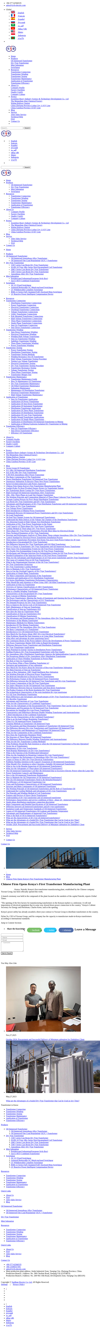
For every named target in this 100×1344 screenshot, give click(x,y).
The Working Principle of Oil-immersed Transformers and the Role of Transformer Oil (40, 789)
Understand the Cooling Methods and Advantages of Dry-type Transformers (36, 791)
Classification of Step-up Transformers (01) (23, 614)
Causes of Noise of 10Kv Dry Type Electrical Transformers (29, 759)
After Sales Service (18, 114)
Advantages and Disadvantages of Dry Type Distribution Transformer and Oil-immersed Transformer (46, 504)
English (17, 13)
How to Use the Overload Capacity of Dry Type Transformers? (31, 571)
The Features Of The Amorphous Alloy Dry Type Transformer (31, 627)
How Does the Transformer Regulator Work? (24, 735)
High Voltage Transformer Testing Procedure (29, 359)
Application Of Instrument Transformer (27, 406)
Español (18, 19)
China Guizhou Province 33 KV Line (26, 108)
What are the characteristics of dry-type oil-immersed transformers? (33, 818)
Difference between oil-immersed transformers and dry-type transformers (35, 807)
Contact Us (15, 121)
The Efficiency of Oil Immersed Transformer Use (26, 782)
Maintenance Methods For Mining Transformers (25, 623)
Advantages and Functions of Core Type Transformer (27, 701)
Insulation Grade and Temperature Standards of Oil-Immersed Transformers (36, 809)
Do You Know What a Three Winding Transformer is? (27, 663)
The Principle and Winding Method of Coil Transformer (28, 793)
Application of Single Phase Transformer (22, 573)
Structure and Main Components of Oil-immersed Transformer (31, 786)
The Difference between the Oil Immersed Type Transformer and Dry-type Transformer (41, 681)
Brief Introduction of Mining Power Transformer (25, 511)
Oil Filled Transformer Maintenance (25, 386)
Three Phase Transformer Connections (26, 321)
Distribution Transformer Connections (26, 303)
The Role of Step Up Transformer (19, 661)
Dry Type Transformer (20, 63)
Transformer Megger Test (21, 375)
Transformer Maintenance (21, 79)
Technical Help (17, 117)
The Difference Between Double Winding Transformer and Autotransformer (36, 739)
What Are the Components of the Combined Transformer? (29, 733)
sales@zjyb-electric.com (16, 5)
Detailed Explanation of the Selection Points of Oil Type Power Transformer (36, 555)
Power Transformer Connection (23, 305)
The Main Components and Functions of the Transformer (29, 576)
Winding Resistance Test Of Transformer (27, 357)
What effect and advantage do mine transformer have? (27, 638)
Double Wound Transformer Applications (27, 417)
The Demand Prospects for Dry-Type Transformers (26, 602)
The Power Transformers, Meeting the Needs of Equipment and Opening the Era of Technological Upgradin (49, 598)
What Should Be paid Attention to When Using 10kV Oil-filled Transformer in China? (40, 582)
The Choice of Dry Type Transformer (21, 506)
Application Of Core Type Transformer (26, 415)
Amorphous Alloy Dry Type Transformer (27, 274)
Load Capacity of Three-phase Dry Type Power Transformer (30, 526)
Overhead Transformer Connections (25, 310)
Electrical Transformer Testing (23, 363)
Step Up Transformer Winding (23, 339)
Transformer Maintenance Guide (24, 379)
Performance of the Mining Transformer (22, 620)
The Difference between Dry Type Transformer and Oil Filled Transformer (36, 544)
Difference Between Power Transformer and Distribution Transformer (34, 645)
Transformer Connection (20, 72)
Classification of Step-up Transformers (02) (23, 609)
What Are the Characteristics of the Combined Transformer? (30, 717)
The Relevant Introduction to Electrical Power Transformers (30, 676)
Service (14, 112)
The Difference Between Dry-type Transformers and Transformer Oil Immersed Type (40, 728)
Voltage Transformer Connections (24, 312)
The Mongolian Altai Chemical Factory (26, 101)
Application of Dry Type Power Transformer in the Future (29, 524)
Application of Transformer (22, 81)
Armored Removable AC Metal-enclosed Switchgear (32, 287)
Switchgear (15, 67)
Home (13, 56)
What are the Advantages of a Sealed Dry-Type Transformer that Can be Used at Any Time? (42, 820)
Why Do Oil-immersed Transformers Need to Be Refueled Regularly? (34, 780)
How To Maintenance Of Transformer (26, 381)
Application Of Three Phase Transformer (27, 410)
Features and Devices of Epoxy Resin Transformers (26, 795)
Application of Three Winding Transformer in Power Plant (29, 659)
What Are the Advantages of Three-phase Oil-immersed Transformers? (34, 768)
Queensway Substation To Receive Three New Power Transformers (33, 481)
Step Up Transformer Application (24, 399)
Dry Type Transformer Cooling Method (22, 567)
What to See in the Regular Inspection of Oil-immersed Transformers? (34, 766)
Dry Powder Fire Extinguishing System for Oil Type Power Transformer (35, 551)
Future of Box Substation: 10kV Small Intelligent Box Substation (32, 672)
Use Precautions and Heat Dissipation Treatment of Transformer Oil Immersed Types (40, 726)
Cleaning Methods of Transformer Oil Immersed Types (28, 724)
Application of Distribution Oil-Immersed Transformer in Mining (37, 422)
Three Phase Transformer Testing (24, 372)
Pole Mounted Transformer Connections (27, 316)
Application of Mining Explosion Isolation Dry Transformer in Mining (39, 424)
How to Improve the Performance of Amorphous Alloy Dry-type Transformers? (37, 757)
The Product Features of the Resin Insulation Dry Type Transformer (33, 690)
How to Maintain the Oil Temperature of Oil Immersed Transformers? (34, 777)
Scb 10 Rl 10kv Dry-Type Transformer (21, 472)
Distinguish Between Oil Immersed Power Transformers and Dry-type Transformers (39, 513)
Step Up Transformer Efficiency (24, 428)
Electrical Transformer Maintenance (25, 392)
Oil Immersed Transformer (21, 61)
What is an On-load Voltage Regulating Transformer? (27, 719)
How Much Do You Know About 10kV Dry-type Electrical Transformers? (35, 634)
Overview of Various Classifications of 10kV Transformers (29, 587)
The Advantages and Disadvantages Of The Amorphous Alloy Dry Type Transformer (40, 618)
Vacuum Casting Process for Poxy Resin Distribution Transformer (32, 499)
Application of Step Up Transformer (20, 585)
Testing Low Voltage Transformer (24, 361)
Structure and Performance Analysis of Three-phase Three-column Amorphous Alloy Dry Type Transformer (49, 535)
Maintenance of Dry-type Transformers (21, 748)
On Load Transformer (14, 515)
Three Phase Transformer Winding (25, 343)
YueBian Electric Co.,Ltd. (21, 1284)
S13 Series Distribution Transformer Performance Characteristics (32, 580)
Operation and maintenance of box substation (24, 665)
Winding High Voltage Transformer (25, 336)
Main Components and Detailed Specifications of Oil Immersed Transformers (37, 804)
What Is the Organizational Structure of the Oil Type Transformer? (32, 562)
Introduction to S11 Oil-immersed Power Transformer (27, 632)
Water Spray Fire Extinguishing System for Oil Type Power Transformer (35, 549)
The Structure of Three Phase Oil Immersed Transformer (28, 737)
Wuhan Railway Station (20, 103)
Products (14, 58)
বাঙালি (17, 38)
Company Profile (18, 88)
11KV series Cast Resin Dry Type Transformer (29, 265)
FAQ (13, 119)
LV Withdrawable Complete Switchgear (27, 290)
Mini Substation (17, 65)
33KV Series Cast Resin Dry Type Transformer (30, 272)
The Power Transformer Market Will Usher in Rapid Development (32, 643)
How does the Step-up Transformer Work (22, 611)
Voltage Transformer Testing (22, 370)
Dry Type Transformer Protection (19, 564)
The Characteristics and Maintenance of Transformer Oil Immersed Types (35, 730)
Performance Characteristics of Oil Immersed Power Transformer (32, 589)
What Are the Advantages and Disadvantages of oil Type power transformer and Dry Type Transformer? (47, 558)
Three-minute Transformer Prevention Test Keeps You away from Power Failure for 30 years (43, 540)
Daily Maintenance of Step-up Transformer (23, 607)
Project (13, 97)
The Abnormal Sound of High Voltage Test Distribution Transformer (33, 522)
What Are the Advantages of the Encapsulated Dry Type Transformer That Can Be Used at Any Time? (46, 706)
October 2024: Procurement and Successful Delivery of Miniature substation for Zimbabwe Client (45, 824)
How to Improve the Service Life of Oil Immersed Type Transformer (33, 605)
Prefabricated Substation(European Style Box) (29, 278)
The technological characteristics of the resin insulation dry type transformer (36, 692)
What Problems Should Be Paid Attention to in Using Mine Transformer (35, 636)
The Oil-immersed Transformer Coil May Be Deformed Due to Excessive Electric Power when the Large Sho (50, 771)
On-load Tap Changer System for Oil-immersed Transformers (30, 517)
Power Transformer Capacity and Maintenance (24, 773)
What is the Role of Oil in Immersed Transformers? (26, 815)
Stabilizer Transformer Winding (23, 341)
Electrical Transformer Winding (23, 334)
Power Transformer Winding (22, 345)
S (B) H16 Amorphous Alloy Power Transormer (25, 475)
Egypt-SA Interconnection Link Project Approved (26, 484)
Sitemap (4, 1286)
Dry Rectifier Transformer (16, 699)
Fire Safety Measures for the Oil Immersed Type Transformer (30, 685)
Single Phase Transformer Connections (26, 323)
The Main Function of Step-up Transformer (23, 670)
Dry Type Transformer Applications (20, 647)
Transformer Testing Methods (23, 354)
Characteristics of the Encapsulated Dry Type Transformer (29, 594)
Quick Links (6, 1193)
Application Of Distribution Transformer (27, 413)
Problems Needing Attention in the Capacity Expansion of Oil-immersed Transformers (40, 762)
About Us (15, 85)
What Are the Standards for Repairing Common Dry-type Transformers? (35, 755)
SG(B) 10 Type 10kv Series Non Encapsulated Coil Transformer (36, 267)
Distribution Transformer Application (26, 408)
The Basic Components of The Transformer (23, 477)
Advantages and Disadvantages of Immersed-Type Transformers (31, 813)
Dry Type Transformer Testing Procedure (27, 366)
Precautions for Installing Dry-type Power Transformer (28, 710)
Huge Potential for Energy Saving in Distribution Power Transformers (34, 650)
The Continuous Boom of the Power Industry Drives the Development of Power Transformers (43, 641)
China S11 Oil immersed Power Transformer (24, 721)
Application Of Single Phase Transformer (27, 419)
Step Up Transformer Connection (24, 325)
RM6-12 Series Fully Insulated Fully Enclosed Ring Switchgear (36, 292)
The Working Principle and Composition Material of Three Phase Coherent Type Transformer (43, 497)
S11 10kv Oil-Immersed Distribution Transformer (26, 470)
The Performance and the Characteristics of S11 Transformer (30, 600)
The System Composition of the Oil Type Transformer (27, 683)
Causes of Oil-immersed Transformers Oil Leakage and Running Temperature (37, 811)
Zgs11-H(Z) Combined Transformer (25, 281)
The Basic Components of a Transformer (22, 629)
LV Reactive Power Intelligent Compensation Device (32, 294)
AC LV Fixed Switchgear (21, 285)
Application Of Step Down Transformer (27, 404)
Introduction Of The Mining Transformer (22, 625)
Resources (15, 70)
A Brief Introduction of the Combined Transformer (26, 715)
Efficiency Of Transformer (21, 433)
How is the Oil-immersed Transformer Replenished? (27, 775)
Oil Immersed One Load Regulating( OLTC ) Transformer (34, 260)
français (18, 16)
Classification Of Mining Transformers (21, 616)
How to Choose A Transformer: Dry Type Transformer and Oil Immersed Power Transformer (43, 546)
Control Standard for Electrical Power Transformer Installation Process (34, 537)
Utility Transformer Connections (24, 314)
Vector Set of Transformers (17, 746)
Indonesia (18, 35)
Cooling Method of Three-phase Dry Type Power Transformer (31, 529)
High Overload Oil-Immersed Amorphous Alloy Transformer (30, 493)
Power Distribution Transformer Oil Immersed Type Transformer (32, 479)
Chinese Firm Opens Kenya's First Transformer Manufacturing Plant (33, 486)
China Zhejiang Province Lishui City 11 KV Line (30, 106)
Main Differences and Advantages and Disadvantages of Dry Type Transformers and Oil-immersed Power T (49, 697)
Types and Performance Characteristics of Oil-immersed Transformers (34, 784)
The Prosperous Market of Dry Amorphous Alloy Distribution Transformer (36, 656)
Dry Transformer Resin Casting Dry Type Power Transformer (31, 490)
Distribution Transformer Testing (24, 352)
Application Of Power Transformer (25, 401)
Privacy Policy (19, 1286)
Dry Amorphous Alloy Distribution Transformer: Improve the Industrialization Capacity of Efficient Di (47, 654)
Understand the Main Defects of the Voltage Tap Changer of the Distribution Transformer (41, 520)
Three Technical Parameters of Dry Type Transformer (27, 533)
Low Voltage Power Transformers (19, 508)
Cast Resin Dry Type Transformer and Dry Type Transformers (30, 502)
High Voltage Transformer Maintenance (27, 395)
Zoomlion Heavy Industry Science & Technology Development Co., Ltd (40, 99)
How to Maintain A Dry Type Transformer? (23, 569)
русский (18, 22)
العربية (17, 26)
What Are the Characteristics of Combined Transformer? (28, 703)
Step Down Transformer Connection (25, 327)
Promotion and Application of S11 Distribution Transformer (30, 578)
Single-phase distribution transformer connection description (30, 802)
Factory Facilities (18, 90)
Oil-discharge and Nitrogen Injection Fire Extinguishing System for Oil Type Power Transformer (44, 553)
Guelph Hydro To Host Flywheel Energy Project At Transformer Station (34, 488)
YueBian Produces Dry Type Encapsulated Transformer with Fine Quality (35, 652)
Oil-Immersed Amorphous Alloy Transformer (29, 258)
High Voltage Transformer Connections (26, 319)
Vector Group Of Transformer (18, 468)
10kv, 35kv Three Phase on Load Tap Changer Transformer (29, 495)
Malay (17, 32)
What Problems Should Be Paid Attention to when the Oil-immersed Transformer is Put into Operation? (47, 744)
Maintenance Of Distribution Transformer (27, 390)
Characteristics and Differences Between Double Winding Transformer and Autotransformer (43, 712)
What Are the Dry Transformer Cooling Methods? (26, 742)
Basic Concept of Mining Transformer (21, 596)
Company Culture (18, 94)
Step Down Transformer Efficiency (25, 431)
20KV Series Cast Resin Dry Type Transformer (30, 269)
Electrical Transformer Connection (25, 307)
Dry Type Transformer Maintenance (25, 384)
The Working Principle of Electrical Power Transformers (28, 674)
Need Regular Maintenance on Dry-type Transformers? (28, 750)
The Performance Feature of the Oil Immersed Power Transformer (32, 679)
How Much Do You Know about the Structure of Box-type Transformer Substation (39, 668)
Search (27, 128)
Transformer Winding (19, 74)
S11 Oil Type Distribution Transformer (21, 694)
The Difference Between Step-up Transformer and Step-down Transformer (35, 688)
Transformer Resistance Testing (23, 368)
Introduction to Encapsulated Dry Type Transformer (26, 542)
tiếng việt (19, 29)
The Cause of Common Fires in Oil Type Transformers (28, 560)
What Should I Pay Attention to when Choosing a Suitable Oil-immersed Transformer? (40, 764)
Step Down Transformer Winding (24, 332)
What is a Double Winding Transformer (22, 591)
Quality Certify (17, 92)
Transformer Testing (19, 76)
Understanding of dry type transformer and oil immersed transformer (33, 798)
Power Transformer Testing (22, 350)
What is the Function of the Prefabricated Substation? (27, 753)
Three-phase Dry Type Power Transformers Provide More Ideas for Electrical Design (40, 531)
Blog (13, 110)
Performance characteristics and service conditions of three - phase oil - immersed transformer (43, 800)
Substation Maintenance (20, 388)
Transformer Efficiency (20, 83)
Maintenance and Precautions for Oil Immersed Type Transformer (32, 708)
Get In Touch (6, 955)
